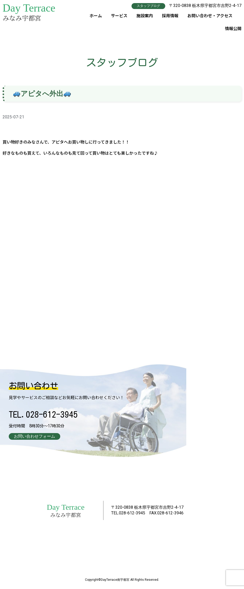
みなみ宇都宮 (22, 17)
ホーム (96, 15)
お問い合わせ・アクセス (209, 15)
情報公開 (233, 28)
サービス (119, 15)
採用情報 (170, 15)
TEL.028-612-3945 (43, 414)
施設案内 (144, 15)
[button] (148, 6)
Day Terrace (29, 8)
